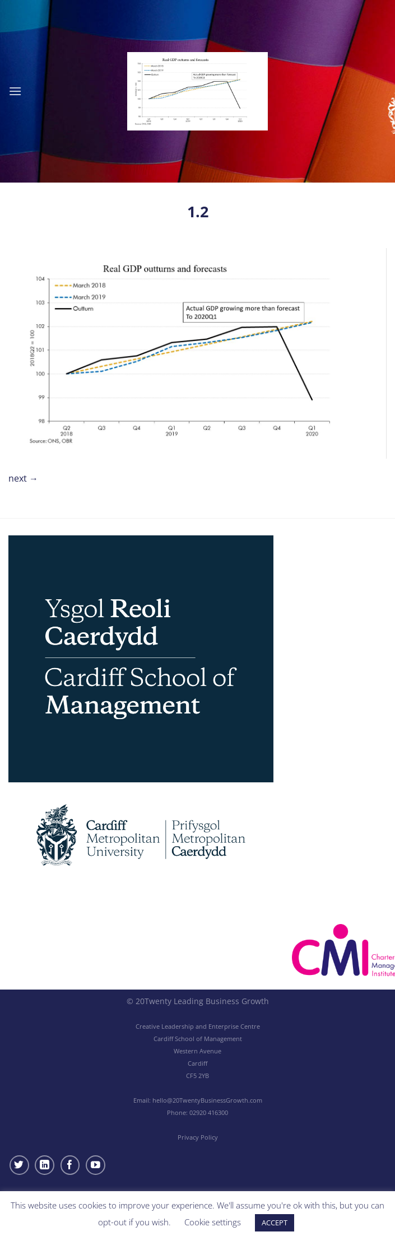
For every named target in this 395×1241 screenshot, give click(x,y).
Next (23, 478)
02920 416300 (208, 1112)
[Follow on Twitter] (19, 1165)
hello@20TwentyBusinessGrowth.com (207, 1100)
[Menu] (15, 91)
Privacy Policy (198, 1137)
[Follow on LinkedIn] (44, 1165)
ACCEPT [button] (274, 1222)
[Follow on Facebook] (70, 1165)
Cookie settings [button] (212, 1222)
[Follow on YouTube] (95, 1165)
